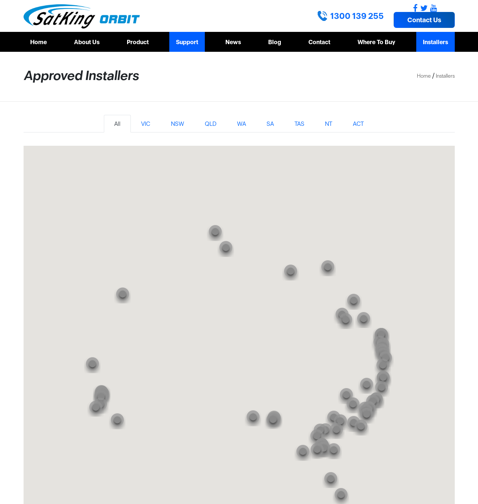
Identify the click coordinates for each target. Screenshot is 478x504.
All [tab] (117, 123)
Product (138, 42)
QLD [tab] (210, 123)
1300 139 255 (357, 16)
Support (187, 42)
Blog (274, 42)
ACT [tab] (358, 123)
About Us (87, 42)
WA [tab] (241, 123)
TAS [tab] (299, 123)
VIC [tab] (145, 123)
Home (38, 42)
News (233, 42)
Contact (319, 42)
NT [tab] (328, 123)
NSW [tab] (177, 123)
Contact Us (424, 20)
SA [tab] (270, 123)
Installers (435, 42)
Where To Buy (376, 42)
